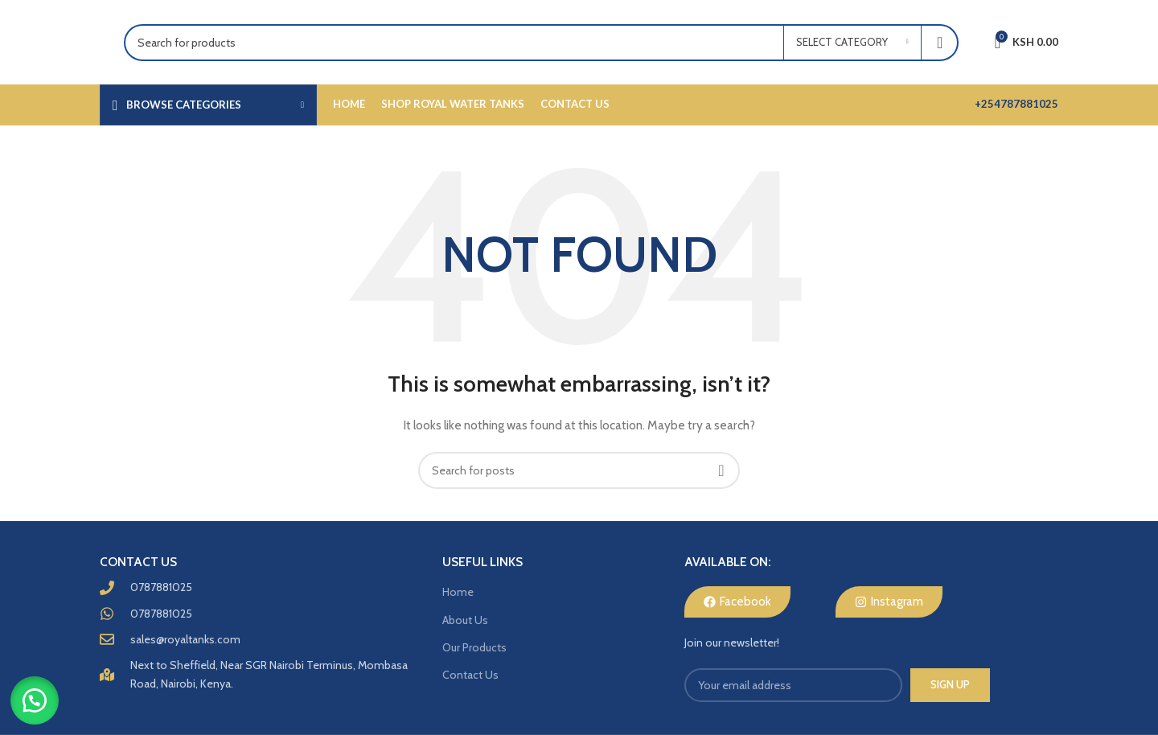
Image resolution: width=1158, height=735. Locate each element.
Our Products (474, 647)
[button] (40, 695)
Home (458, 592)
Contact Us (470, 674)
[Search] (541, 42)
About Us (465, 620)
